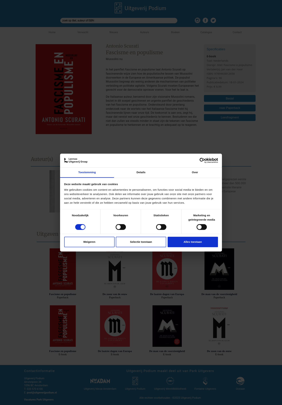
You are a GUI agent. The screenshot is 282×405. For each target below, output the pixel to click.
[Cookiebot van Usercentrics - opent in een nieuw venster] (202, 160)
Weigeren (89, 242)
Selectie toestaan (141, 242)
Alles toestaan (193, 242)
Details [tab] (141, 172)
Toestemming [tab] (87, 172)
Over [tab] (195, 172)
